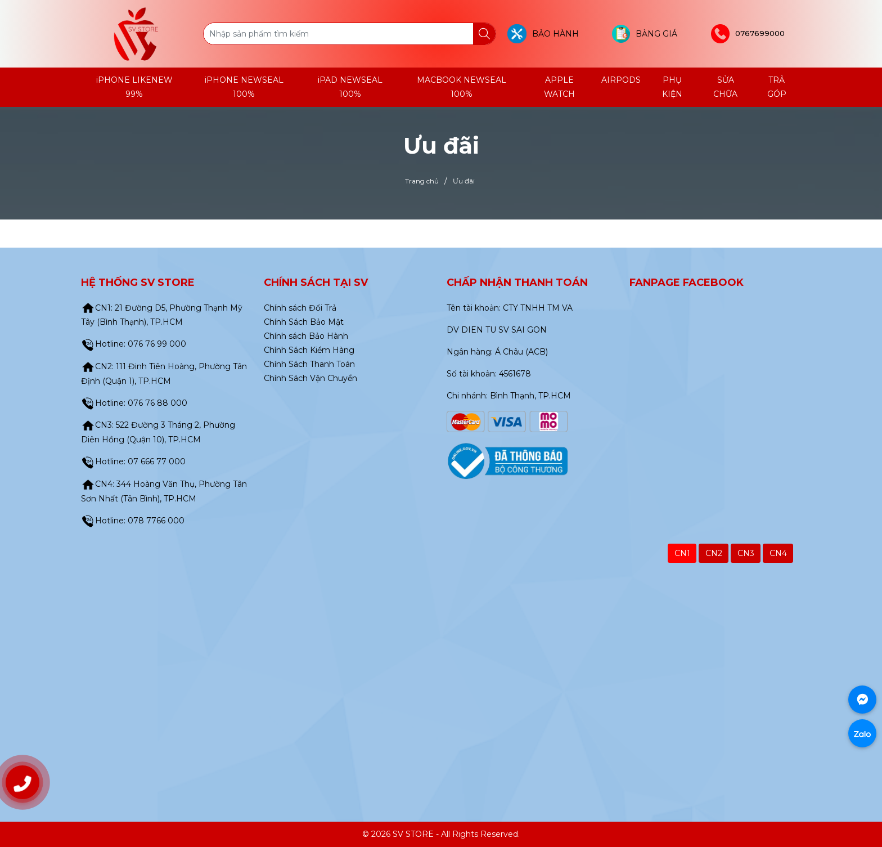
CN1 (682, 553)
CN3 (745, 553)
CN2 (713, 553)
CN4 (778, 553)
